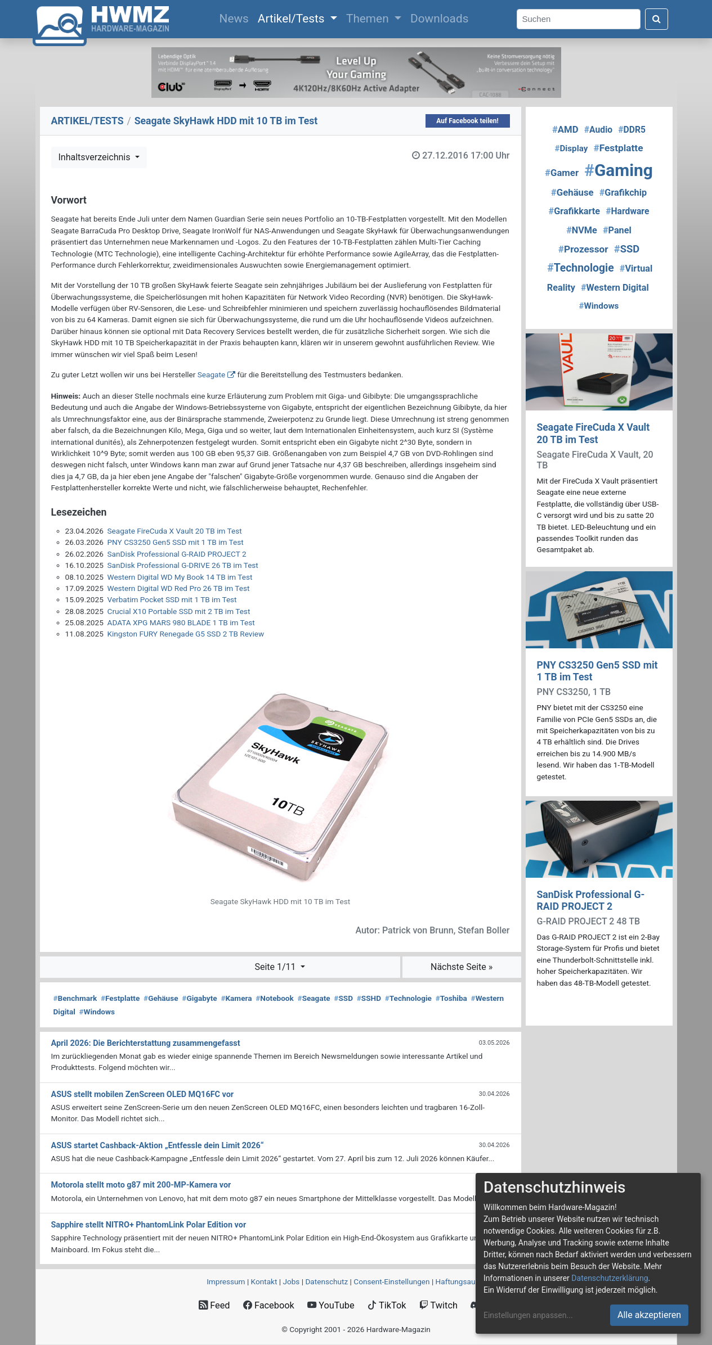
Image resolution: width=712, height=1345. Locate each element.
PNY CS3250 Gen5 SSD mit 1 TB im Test (176, 542)
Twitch (438, 1305)
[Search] (579, 19)
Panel (617, 230)
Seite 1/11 (276, 967)
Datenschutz (326, 1281)
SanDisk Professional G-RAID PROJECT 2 (177, 553)
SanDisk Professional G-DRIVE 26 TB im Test (183, 565)
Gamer (562, 172)
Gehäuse (161, 998)
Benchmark (75, 998)
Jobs (291, 1281)
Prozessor (583, 249)
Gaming (618, 170)
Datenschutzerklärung (609, 1278)
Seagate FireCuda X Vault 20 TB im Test (175, 530)
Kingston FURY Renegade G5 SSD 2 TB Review (186, 633)
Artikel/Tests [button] (293, 18)
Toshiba (451, 998)
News (236, 17)
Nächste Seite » (461, 967)
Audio (598, 129)
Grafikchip (623, 192)
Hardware (627, 211)
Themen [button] (369, 18)
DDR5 (632, 129)
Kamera (236, 998)
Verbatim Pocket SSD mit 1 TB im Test (172, 599)
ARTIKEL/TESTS (87, 121)
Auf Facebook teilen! (467, 121)
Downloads (439, 18)
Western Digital (615, 287)
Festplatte (120, 998)
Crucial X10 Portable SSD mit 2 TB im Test (179, 611)
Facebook (268, 1305)
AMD (565, 129)
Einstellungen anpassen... (528, 1315)
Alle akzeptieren (649, 1315)
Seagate (211, 374)
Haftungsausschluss (470, 1281)
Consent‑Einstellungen (391, 1281)
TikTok (387, 1305)
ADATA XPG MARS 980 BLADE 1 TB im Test (181, 622)
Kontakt (264, 1281)
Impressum (226, 1281)
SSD (343, 998)
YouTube (330, 1305)
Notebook (275, 998)
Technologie (408, 998)
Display (571, 148)
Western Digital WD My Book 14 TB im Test (180, 576)
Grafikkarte (575, 211)
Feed (214, 1305)
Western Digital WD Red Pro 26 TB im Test (179, 588)
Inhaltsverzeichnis (96, 157)
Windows (97, 1011)
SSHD (369, 998)
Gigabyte (199, 998)
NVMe (581, 230)
